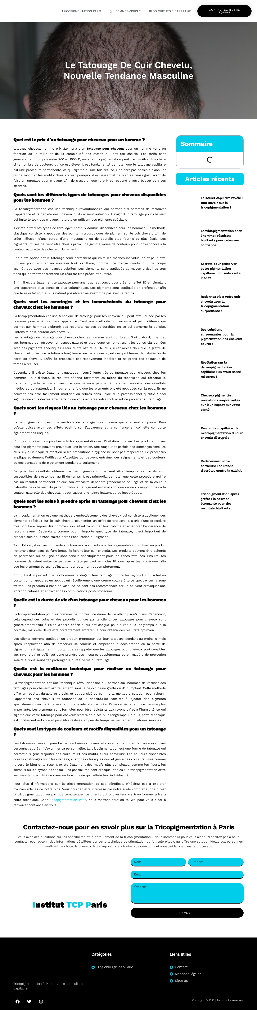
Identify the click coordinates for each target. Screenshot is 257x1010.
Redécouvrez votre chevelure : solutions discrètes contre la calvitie (221, 466)
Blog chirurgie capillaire (170, 11)
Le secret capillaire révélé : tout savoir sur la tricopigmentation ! (222, 202)
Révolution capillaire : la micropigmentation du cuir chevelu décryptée (222, 433)
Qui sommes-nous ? (125, 11)
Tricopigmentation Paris (81, 11)
